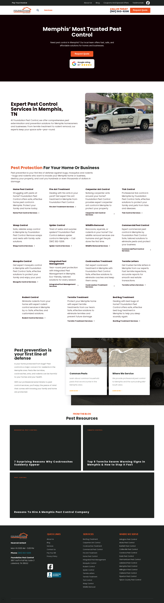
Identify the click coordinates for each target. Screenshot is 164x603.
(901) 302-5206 (119, 11)
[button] (37, 10)
